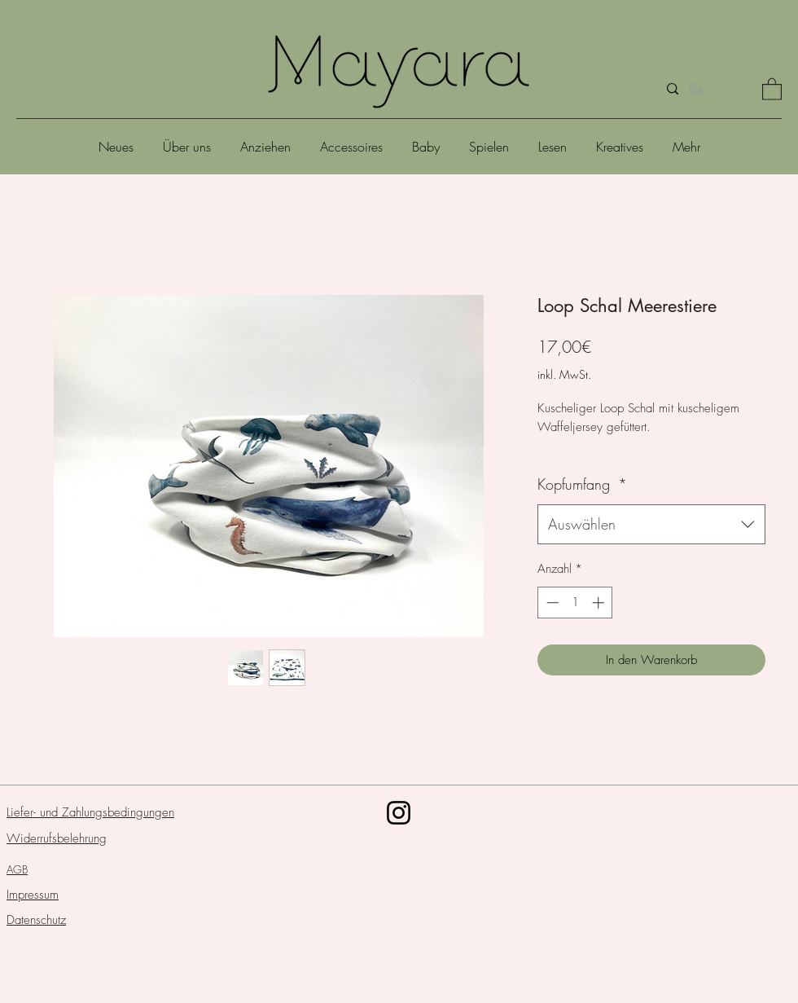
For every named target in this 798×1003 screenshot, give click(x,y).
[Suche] (702, 89)
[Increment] (600, 602)
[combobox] (651, 524)
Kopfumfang (582, 484)
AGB (17, 869)
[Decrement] (551, 602)
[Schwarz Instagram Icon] (398, 813)
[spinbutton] (575, 602)
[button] (772, 88)
